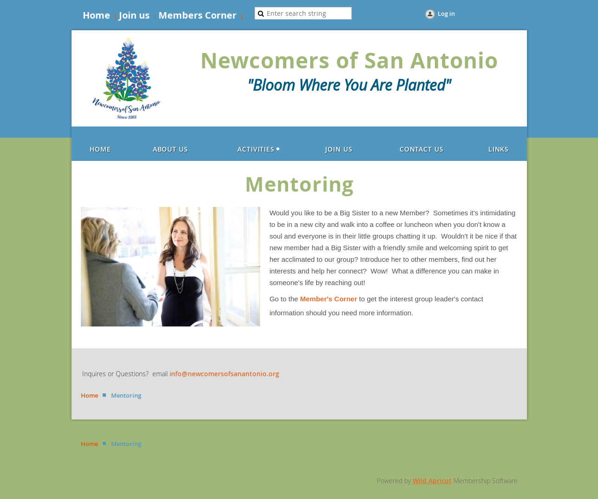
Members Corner (197, 15)
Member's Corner (328, 299)
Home (96, 15)
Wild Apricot (432, 480)
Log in (446, 13)
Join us (134, 15)
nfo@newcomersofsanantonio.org (225, 373)
